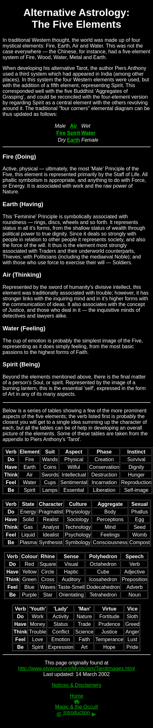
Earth (10, 204)
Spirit (10, 364)
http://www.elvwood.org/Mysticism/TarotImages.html (76, 668)
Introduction (73, 712)
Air (7, 274)
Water (11, 328)
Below (10, 410)
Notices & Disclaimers (76, 685)
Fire (8, 156)
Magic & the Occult (76, 706)
